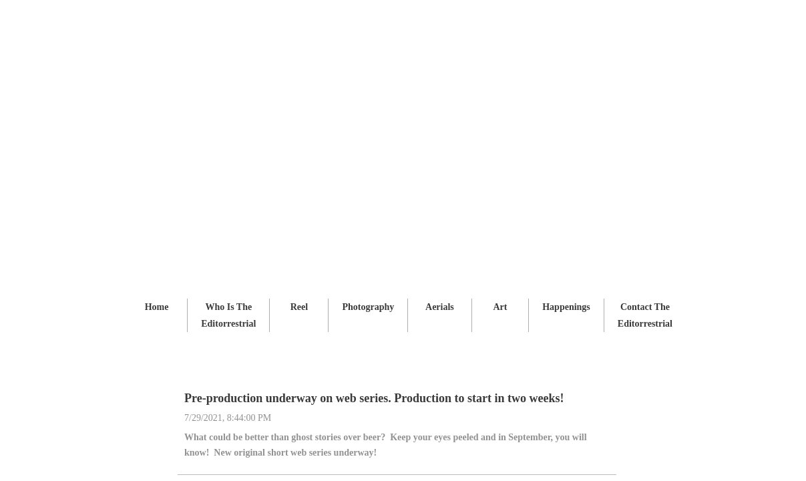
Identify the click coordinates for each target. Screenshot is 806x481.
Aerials (439, 307)
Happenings (566, 307)
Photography (368, 307)
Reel (299, 307)
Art (500, 307)
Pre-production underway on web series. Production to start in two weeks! (374, 398)
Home (157, 307)
